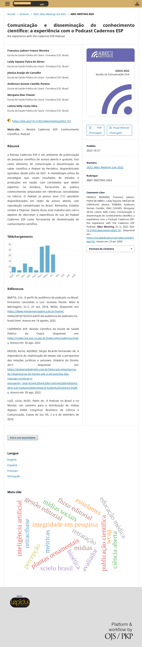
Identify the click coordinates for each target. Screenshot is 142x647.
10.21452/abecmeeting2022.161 (104, 230)
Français (12, 470)
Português (13, 476)
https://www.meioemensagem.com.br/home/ (35, 311)
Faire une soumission (23, 437)
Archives (24, 14)
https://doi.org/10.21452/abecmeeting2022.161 (41, 121)
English (12, 459)
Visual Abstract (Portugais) (119, 130)
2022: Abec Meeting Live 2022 (49, 14)
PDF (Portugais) (95, 130)
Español (12, 465)
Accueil (11, 14)
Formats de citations (101, 248)
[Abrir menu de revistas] (137, 4)
